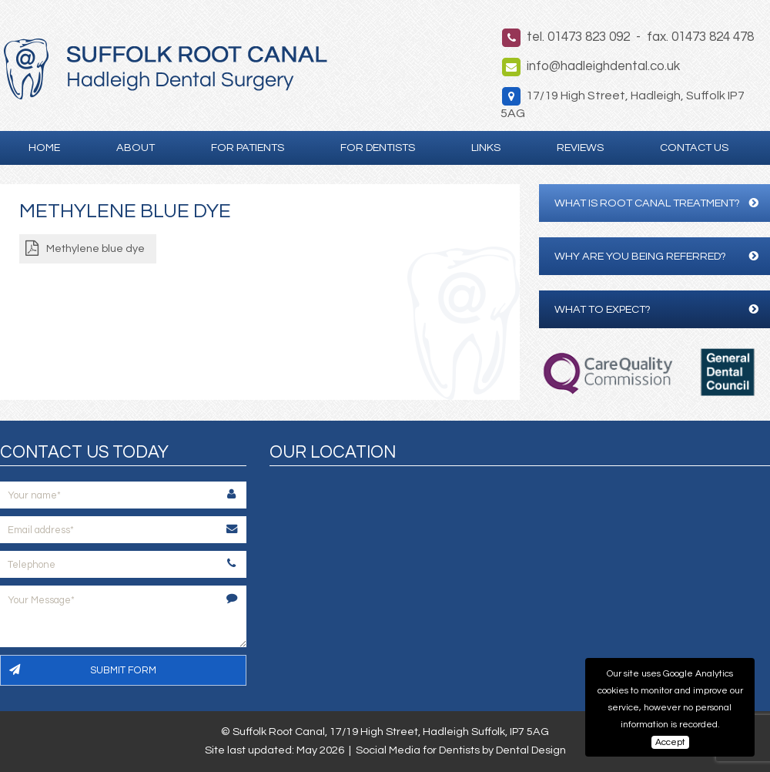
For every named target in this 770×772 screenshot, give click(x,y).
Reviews (580, 147)
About (135, 147)
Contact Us (694, 147)
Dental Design (531, 750)
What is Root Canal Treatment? (656, 203)
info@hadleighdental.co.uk (603, 66)
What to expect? (656, 309)
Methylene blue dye (95, 248)
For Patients (247, 147)
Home (44, 147)
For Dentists (377, 147)
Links (485, 147)
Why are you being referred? (656, 256)
